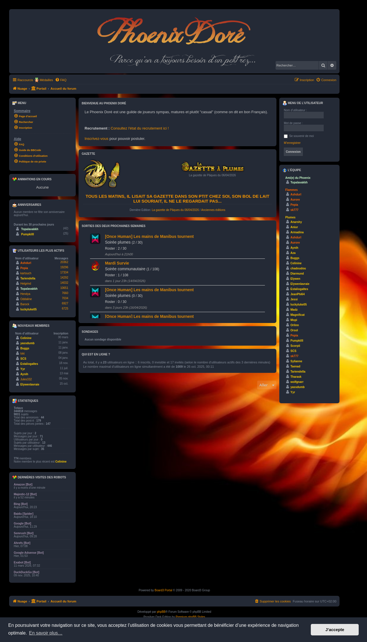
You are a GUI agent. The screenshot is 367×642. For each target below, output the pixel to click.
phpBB (161, 611)
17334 (64, 272)
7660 (65, 293)
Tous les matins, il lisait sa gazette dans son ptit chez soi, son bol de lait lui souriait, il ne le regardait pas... (178, 198)
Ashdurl (25, 263)
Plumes (290, 217)
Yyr (22, 369)
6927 (65, 303)
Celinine (26, 338)
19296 (64, 267)
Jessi (294, 299)
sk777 (294, 210)
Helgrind (25, 283)
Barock (24, 304)
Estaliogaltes (29, 363)
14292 (64, 277)
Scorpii (295, 345)
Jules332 (26, 379)
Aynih (24, 374)
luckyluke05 (28, 309)
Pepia (24, 268)
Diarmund (297, 273)
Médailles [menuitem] (46, 80)
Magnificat (297, 314)
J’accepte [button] (334, 629)
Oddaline (26, 299)
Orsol (294, 330)
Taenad (295, 366)
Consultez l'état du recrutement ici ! (140, 128)
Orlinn (294, 325)
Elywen (295, 278)
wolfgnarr (297, 381)
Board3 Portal (163, 590)
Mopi (293, 320)
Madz (294, 309)
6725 (65, 308)
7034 (65, 298)
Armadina (297, 232)
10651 (64, 287)
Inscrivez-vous (96, 138)
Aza (293, 253)
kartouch (25, 273)
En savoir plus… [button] (46, 633)
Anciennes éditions (213, 210)
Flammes (291, 189)
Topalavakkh (29, 229)
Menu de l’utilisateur (302, 103)
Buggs (24, 348)
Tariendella (27, 278)
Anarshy (296, 222)
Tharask (295, 376)
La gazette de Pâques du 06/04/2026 (175, 210)
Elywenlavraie (29, 384)
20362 (64, 262)
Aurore (295, 199)
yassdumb (27, 343)
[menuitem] (61, 80)
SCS (23, 358)
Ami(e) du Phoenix (298, 177)
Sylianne (296, 361)
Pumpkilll (27, 234)
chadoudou (298, 268)
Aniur (294, 227)
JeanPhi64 (297, 294)
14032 (64, 282)
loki (22, 353)
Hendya (25, 293)
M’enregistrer (292, 142)
